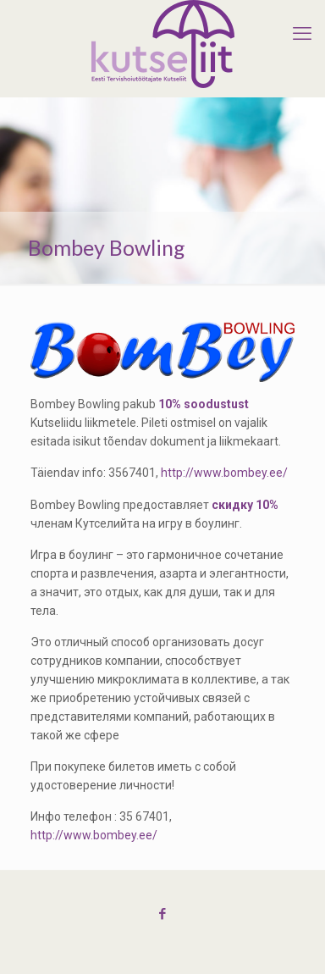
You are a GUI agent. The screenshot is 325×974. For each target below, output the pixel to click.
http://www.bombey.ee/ (224, 472)
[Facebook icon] (163, 913)
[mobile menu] (302, 33)
